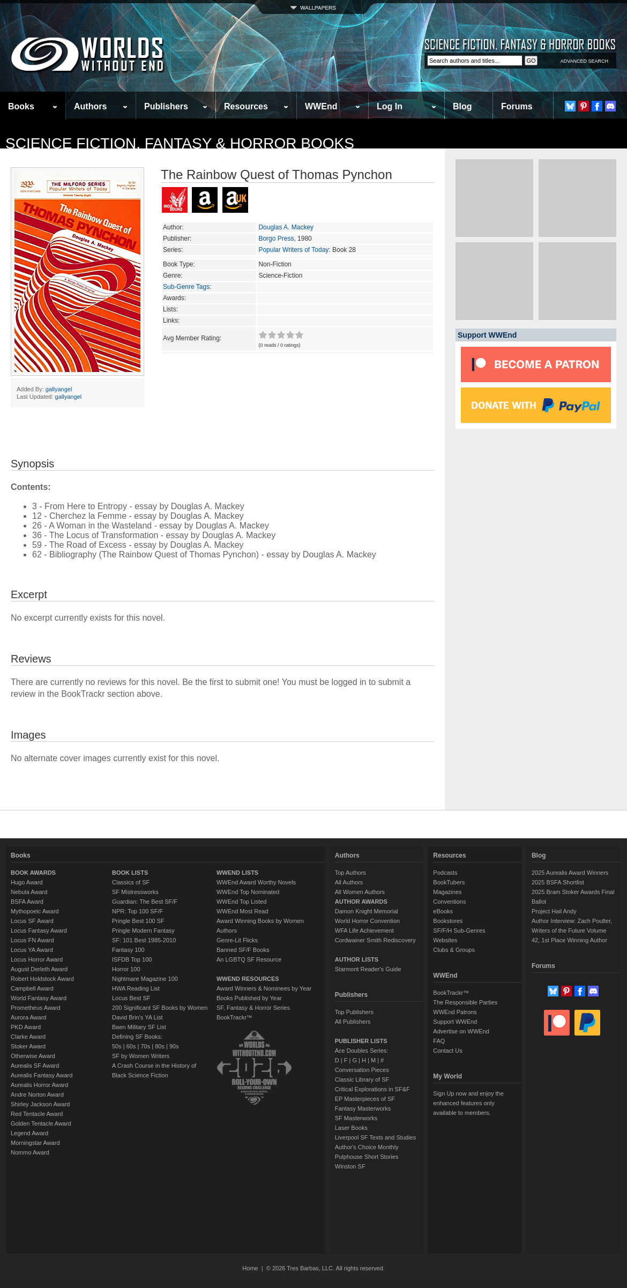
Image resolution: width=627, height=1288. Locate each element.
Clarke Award (28, 1036)
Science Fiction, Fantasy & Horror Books (179, 143)
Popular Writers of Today (293, 250)
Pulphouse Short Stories (367, 1156)
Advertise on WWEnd (461, 1031)
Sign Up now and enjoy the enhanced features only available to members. (468, 1103)
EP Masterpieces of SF (365, 1099)
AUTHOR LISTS (356, 959)
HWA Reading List (136, 988)
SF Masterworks (356, 1118)
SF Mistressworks (135, 892)
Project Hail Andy (554, 911)
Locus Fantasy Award (39, 930)
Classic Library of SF (362, 1079)
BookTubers (449, 882)
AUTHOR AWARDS (361, 901)
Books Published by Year (249, 998)
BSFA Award (27, 901)
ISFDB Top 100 (132, 959)
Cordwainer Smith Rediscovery (375, 940)
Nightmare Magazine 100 (145, 979)
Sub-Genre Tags (186, 287)
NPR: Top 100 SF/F (137, 911)
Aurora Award (28, 1017)
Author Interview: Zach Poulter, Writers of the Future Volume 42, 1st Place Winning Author (572, 930)
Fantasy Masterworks (363, 1108)
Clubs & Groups (454, 950)
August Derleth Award (39, 969)
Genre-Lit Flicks (237, 940)
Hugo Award (27, 882)
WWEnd (321, 106)
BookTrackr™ (234, 1017)
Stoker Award (28, 1046)
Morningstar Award (35, 1143)
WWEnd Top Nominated (248, 892)
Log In (389, 106)
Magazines (447, 892)
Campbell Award (32, 988)
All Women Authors (360, 892)
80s (160, 1046)
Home (250, 1268)
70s (145, 1046)
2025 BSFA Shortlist (558, 882)
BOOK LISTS (130, 872)
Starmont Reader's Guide (368, 969)
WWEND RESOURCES (248, 979)
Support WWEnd (455, 1021)
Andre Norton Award (37, 1094)
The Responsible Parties (465, 1002)
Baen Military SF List (139, 1027)
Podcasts (445, 872)
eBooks (443, 911)
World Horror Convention (367, 921)
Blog (462, 106)
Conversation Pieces (362, 1070)
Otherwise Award (33, 1056)
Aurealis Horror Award (39, 1085)
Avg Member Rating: (192, 338)
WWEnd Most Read (242, 911)
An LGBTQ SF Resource (249, 959)
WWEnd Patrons (454, 1012)
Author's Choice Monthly (367, 1147)
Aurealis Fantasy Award (41, 1075)
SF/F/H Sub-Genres (459, 930)
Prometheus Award (36, 1007)
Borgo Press (276, 238)
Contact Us (447, 1050)
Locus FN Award (32, 940)
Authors (90, 106)
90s (174, 1046)
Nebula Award (29, 892)
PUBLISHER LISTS (361, 1041)
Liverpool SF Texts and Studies (375, 1137)
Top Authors (350, 872)
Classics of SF (131, 882)
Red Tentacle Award (37, 1114)
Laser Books (351, 1128)
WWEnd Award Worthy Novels (256, 882)
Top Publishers (354, 1012)
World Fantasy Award (38, 998)
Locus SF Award (32, 921)
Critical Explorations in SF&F (372, 1089)
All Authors (349, 882)
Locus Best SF (131, 998)
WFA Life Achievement (364, 930)
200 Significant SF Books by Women (159, 1007)
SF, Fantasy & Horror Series (253, 1007)
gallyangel (59, 389)
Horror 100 (126, 969)
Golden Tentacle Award (41, 1123)
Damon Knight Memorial (366, 911)
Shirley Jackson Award (40, 1104)
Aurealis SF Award (35, 1065)
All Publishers (353, 1021)
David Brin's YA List (137, 1017)
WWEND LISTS (237, 872)
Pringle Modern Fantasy (143, 930)
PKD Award (26, 1027)
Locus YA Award (32, 950)
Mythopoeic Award (35, 911)
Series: (173, 250)
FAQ (439, 1041)
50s (117, 1046)
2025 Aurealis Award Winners (570, 872)
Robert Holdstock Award (42, 979)
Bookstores (447, 921)
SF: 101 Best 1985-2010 (144, 940)
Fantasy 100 (128, 950)
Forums (517, 106)
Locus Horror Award (37, 959)
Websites (445, 940)
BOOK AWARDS (33, 872)
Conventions (449, 901)
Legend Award (29, 1133)
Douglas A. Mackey (286, 227)
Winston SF (350, 1166)
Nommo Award (30, 1152)
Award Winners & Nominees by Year (264, 988)
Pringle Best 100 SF (138, 921)
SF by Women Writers (140, 1056)
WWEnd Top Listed (241, 901)
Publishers (166, 106)
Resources (246, 106)
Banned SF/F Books (243, 950)
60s (131, 1046)
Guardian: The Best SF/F (144, 901)
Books (21, 106)
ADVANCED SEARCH (584, 61)
